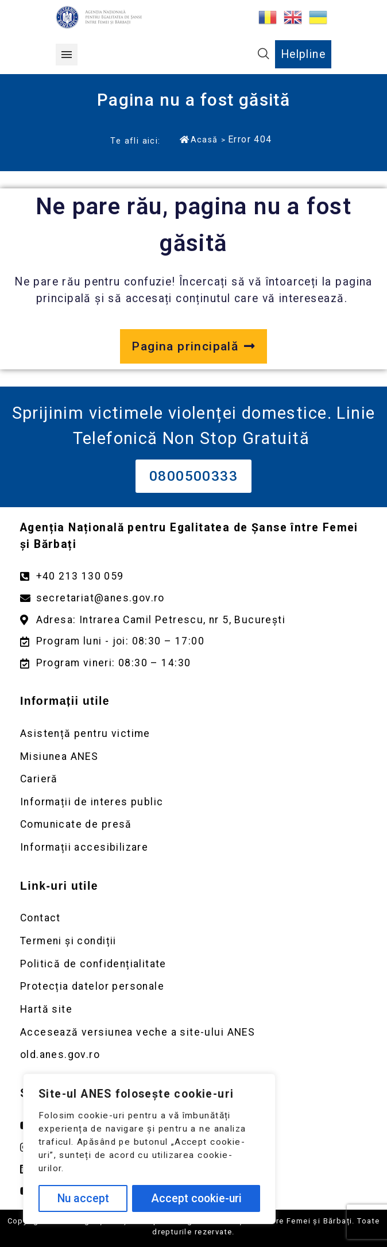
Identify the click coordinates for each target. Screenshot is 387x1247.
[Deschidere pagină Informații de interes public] (193, 802)
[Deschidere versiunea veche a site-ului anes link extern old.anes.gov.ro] (193, 1055)
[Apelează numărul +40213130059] (193, 576)
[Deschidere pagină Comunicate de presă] (193, 824)
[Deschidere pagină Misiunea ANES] (193, 757)
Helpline (303, 54)
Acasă (199, 139)
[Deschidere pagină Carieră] (193, 779)
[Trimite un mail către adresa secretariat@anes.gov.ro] (193, 598)
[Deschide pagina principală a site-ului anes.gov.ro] (193, 346)
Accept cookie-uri (196, 1198)
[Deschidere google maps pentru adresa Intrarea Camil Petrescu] (193, 620)
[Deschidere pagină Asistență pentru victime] (193, 734)
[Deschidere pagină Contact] (193, 918)
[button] (67, 54)
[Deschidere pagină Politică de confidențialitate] (193, 964)
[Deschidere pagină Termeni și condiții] (193, 941)
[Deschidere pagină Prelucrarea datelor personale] (193, 986)
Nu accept (83, 1198)
